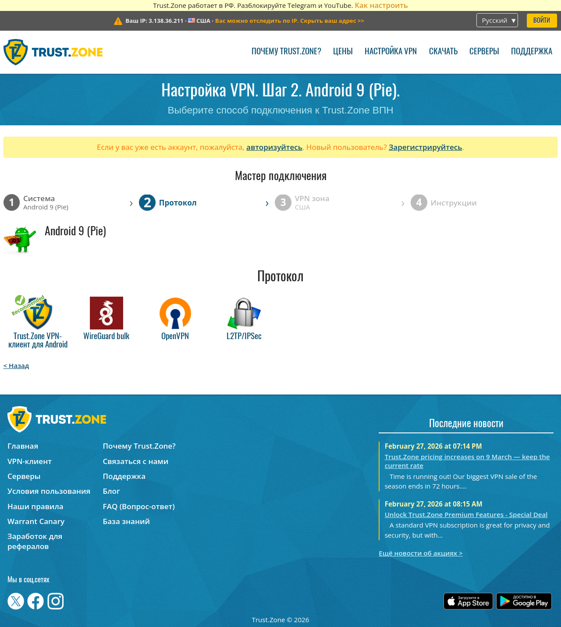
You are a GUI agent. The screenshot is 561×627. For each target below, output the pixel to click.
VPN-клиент (29, 461)
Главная (22, 446)
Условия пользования (48, 491)
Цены (343, 52)
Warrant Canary (35, 521)
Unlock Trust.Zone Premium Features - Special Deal (466, 514)
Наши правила (35, 506)
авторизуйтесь (274, 147)
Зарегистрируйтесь (425, 147)
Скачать (443, 52)
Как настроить (381, 5)
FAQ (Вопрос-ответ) (139, 506)
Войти (541, 21)
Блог (111, 491)
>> (289, 21)
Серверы (484, 52)
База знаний (126, 521)
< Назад (16, 365)
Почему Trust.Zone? (286, 52)
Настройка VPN (391, 52)
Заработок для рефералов (34, 541)
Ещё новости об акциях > (420, 553)
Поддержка (531, 52)
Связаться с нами (136, 461)
